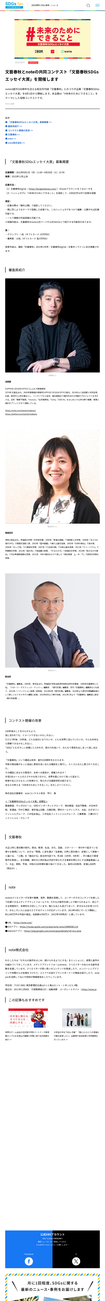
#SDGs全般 (9, 103)
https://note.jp (89, 989)
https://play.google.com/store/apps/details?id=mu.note (52, 930)
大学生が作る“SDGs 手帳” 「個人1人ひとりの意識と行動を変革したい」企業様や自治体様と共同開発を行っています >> (76, 1036)
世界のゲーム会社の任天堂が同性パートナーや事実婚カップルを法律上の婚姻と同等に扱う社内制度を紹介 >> (27, 1036)
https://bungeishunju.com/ (42, 188)
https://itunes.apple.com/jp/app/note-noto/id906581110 (49, 926)
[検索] (88, 5)
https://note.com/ (23, 922)
